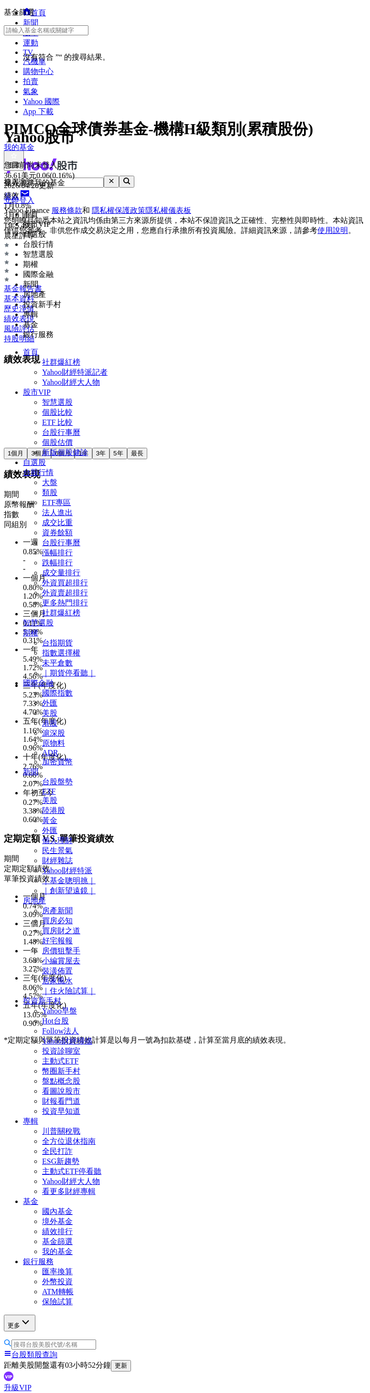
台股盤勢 (57, 782)
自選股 (34, 462)
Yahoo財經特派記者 (75, 372)
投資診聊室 (61, 1051)
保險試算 (57, 1302)
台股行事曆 (61, 432)
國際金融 (38, 683)
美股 (49, 713)
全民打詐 (57, 1151)
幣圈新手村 (61, 1071)
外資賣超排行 (65, 593)
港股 (49, 723)
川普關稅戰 (61, 1131)
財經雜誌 (57, 860)
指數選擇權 (61, 653)
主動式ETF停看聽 (71, 1171)
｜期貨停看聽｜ (69, 673)
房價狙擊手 (61, 951)
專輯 (30, 1121)
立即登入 (19, 200)
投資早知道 (61, 1111)
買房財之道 (61, 931)
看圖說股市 (61, 1091)
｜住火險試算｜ (69, 991)
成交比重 (57, 522)
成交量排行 (61, 573)
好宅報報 (57, 941)
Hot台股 (55, 1021)
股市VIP (37, 392)
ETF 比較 (57, 422)
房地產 (34, 901)
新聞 (30, 772)
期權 (30, 633)
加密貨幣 (57, 762)
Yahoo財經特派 (67, 870)
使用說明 (332, 230)
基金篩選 (57, 1241)
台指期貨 (57, 643)
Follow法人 (60, 1031)
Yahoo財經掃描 (67, 1041)
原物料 (53, 743)
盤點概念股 (61, 1081)
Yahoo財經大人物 (71, 382)
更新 (121, 1365)
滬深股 (53, 733)
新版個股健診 (65, 452)
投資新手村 (42, 1001)
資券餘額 (57, 532)
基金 (30, 1201)
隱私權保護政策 (118, 210)
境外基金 (57, 1221)
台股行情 (38, 472)
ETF (48, 791)
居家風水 (57, 981)
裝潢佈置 (57, 971)
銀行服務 (38, 1261)
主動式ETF (60, 1061)
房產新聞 (57, 911)
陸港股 (53, 810)
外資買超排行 (65, 583)
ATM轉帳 (58, 1291)
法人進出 (57, 512)
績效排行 (57, 1231)
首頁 (30, 352)
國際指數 (57, 693)
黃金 (49, 820)
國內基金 (57, 1211)
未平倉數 (57, 663)
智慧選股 (57, 402)
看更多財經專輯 (69, 1191)
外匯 (49, 703)
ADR (50, 753)
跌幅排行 (57, 563)
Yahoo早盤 (59, 1011)
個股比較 (57, 412)
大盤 (49, 482)
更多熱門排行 (65, 603)
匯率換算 (57, 1271)
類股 (49, 492)
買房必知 (57, 921)
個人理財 (57, 840)
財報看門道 (61, 1101)
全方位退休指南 (69, 1141)
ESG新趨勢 (60, 1161)
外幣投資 (57, 1281)
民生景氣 (57, 850)
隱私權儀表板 (168, 210)
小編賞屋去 (61, 961)
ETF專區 (56, 502)
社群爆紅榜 (61, 362)
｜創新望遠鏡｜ (69, 890)
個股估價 (57, 442)
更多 (20, 1322)
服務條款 (67, 210)
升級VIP (18, 1387)
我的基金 (57, 1251)
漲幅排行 (57, 553)
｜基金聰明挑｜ (69, 880)
